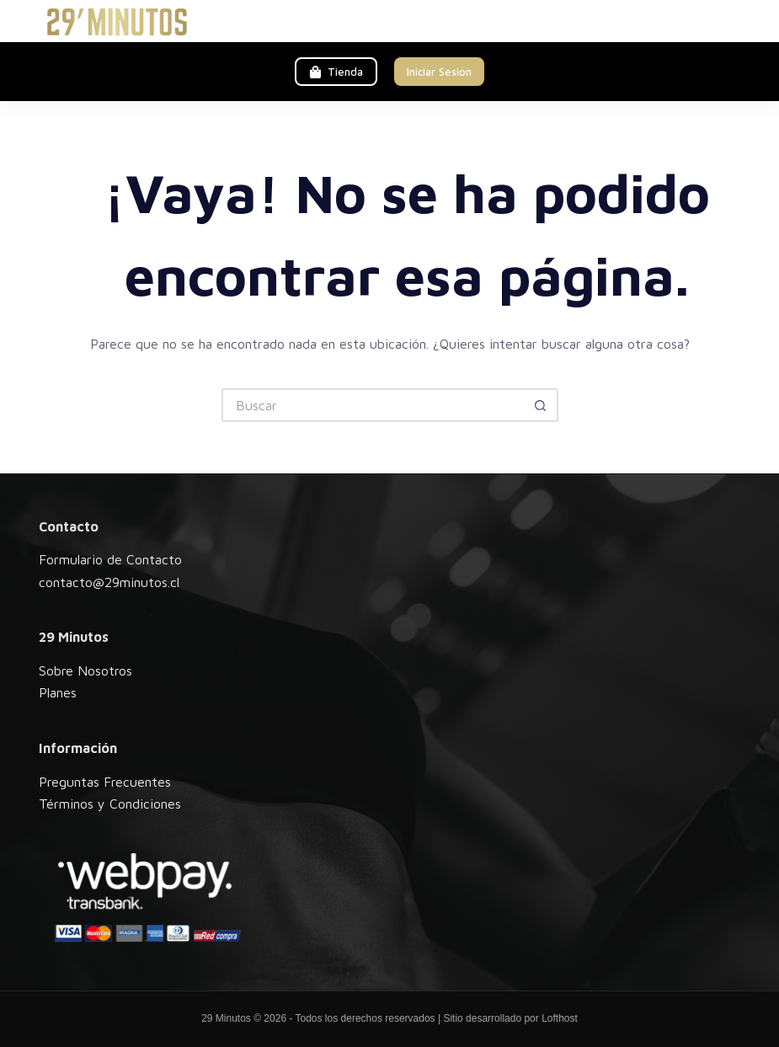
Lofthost (560, 1018)
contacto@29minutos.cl (109, 582)
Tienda (336, 71)
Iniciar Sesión (439, 71)
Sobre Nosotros (85, 670)
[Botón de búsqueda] (541, 405)
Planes (58, 692)
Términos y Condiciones (110, 803)
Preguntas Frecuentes (105, 781)
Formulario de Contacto (110, 559)
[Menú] (732, 21)
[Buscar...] (373, 405)
